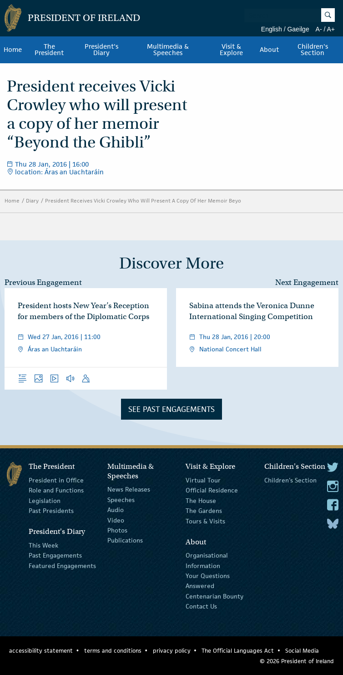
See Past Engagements (171, 409)
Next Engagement (306, 282)
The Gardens (204, 511)
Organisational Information (207, 560)
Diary (32, 200)
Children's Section (313, 49)
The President (49, 49)
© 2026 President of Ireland (297, 661)
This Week (43, 545)
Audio (115, 510)
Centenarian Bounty (214, 596)
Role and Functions (56, 490)
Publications (125, 540)
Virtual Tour (203, 480)
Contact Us (201, 606)
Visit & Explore (231, 49)
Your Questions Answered (208, 581)
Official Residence (212, 490)
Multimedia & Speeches (168, 49)
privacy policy (172, 651)
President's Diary (101, 49)
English (271, 29)
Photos (117, 530)
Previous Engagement (43, 282)
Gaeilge (298, 29)
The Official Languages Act (238, 651)
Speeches (121, 500)
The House (201, 501)
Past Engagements (55, 555)
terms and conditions (112, 651)
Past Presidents (51, 511)
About (269, 50)
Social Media (302, 651)
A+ (331, 29)
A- (319, 29)
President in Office (56, 480)
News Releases (128, 489)
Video (115, 520)
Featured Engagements (62, 566)
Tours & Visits (205, 521)
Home (13, 50)
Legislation (45, 501)
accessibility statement (41, 651)
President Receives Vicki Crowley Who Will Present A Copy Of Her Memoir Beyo (143, 200)
